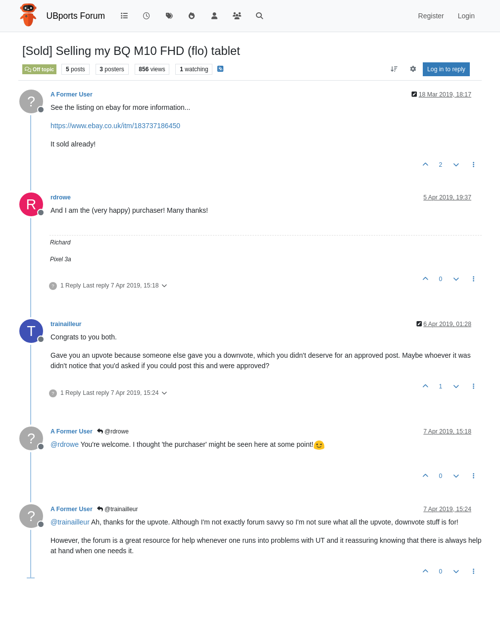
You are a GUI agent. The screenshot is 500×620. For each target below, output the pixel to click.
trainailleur (66, 324)
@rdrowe (113, 431)
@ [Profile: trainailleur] (70, 522)
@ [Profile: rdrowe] (64, 444)
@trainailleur (117, 509)
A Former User (71, 94)
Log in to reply (446, 69)
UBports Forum (76, 16)
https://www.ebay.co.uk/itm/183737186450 (115, 126)
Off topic (39, 69)
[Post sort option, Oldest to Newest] (394, 69)
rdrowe (60, 197)
